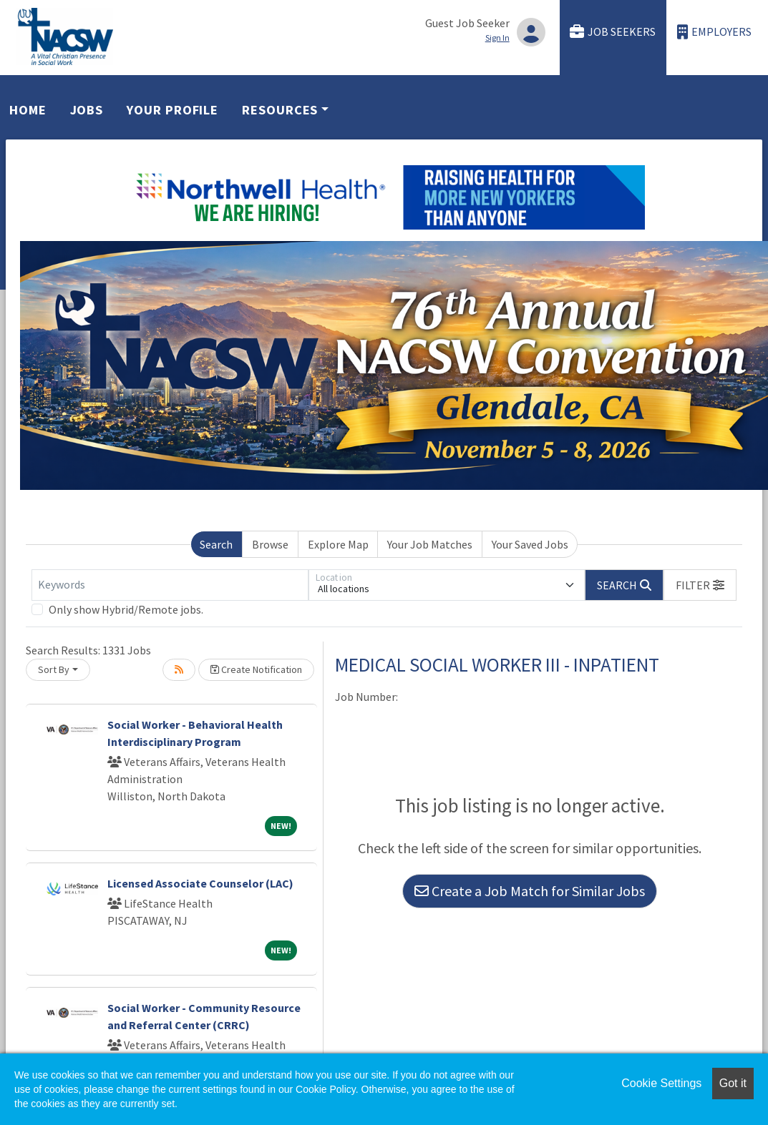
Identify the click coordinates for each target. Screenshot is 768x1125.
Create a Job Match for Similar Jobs (529, 891)
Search (216, 544)
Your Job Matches (429, 544)
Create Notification (256, 669)
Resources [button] (280, 110)
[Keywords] (169, 585)
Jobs (87, 110)
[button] (700, 585)
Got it (733, 1083)
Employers (714, 32)
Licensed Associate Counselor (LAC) (200, 883)
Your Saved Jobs (530, 544)
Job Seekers (613, 32)
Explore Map (338, 544)
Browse (270, 544)
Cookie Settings (661, 1083)
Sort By (53, 669)
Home (28, 110)
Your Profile (172, 110)
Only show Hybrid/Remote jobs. (126, 609)
